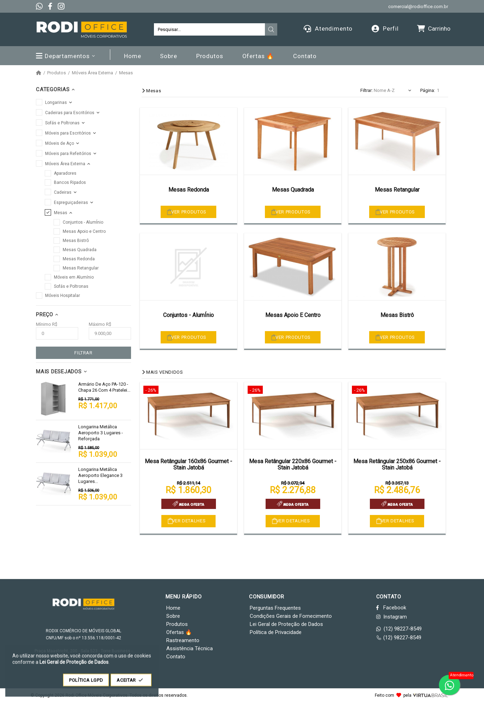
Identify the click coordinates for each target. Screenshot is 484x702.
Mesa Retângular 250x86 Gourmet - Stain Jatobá (397, 464)
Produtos (56, 72)
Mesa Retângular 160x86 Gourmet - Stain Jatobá (188, 464)
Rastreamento (182, 640)
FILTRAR (83, 352)
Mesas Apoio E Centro (293, 315)
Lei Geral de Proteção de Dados (286, 624)
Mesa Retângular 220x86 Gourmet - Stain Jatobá (292, 464)
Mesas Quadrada (293, 189)
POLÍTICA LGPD (86, 683)
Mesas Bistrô (397, 315)
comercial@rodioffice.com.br (418, 6)
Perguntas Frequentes (275, 608)
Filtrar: (366, 90)
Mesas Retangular (397, 189)
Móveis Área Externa (92, 72)
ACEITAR (131, 683)
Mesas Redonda (188, 189)
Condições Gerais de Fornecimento (291, 616)
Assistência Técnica (189, 648)
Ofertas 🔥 (179, 632)
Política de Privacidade (276, 632)
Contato (175, 656)
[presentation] (271, 29)
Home (173, 608)
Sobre (173, 616)
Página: (427, 90)
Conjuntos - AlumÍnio (188, 315)
